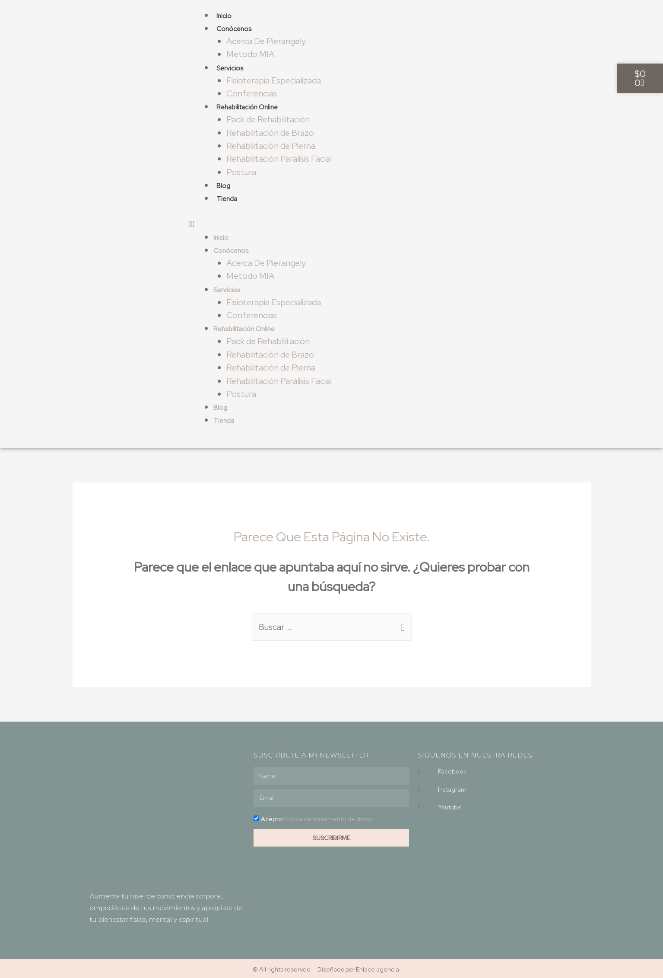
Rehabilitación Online (247, 106)
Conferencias (252, 93)
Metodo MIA (250, 54)
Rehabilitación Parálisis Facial (279, 157)
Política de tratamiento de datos (327, 817)
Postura (241, 170)
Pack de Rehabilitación (268, 119)
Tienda (226, 197)
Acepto (316, 817)
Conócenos (233, 29)
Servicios (229, 68)
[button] (350, 222)
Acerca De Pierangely (267, 41)
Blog (223, 184)
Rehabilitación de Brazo (270, 131)
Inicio (224, 16)
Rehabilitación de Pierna (271, 144)
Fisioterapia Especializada (274, 80)
